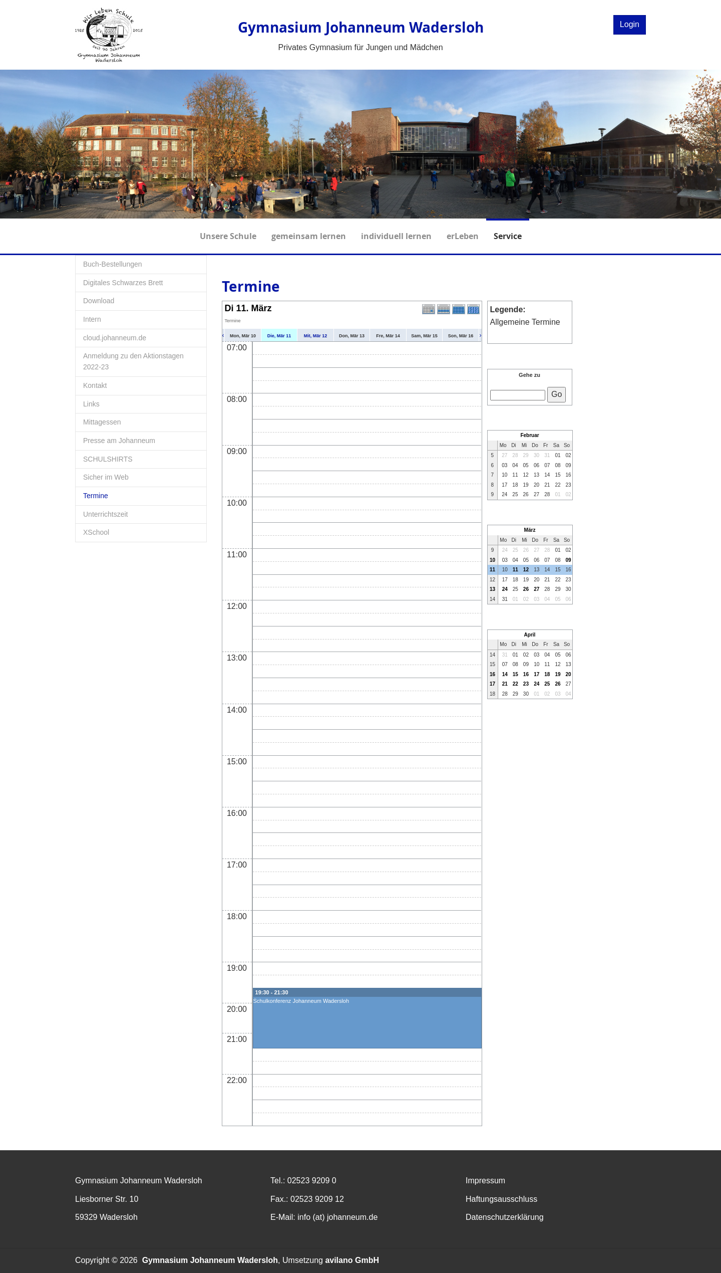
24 (505, 589)
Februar (529, 435)
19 (558, 674)
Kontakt (95, 385)
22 (515, 684)
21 (505, 684)
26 (526, 589)
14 (505, 674)
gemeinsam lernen (308, 230)
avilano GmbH (352, 1260)
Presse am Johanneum (119, 441)
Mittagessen (102, 422)
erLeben (462, 230)
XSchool (96, 532)
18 (547, 674)
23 (526, 684)
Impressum (485, 1180)
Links (91, 404)
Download (98, 301)
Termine (95, 496)
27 (536, 589)
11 (492, 569)
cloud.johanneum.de (114, 338)
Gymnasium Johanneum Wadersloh (210, 1260)
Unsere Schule (228, 230)
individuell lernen (396, 230)
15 (515, 674)
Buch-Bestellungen (112, 264)
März (530, 530)
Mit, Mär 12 (315, 335)
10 (492, 560)
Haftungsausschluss (501, 1199)
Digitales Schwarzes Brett (123, 283)
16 (492, 674)
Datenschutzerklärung (505, 1217)
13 (492, 589)
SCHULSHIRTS (108, 459)
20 (568, 674)
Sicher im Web (106, 477)
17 (536, 674)
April (530, 635)
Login (629, 24)
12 (526, 569)
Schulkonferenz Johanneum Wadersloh (301, 1001)
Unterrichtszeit (105, 514)
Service (507, 230)
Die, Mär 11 (279, 335)
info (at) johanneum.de (337, 1217)
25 (547, 684)
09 (568, 560)
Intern (92, 319)
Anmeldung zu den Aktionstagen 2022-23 (133, 361)
